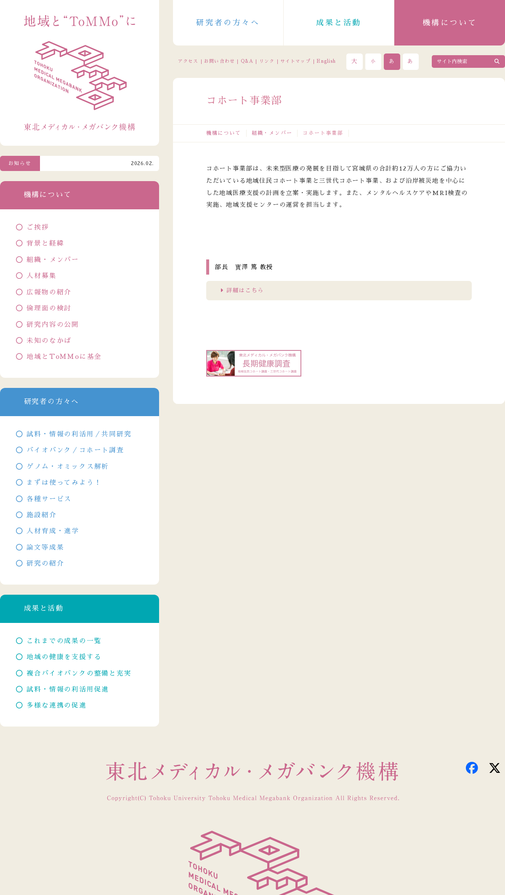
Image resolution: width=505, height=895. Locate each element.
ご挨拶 (38, 227)
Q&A (247, 61)
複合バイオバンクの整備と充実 (79, 673)
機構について (450, 23)
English (326, 61)
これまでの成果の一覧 (64, 641)
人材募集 (41, 276)
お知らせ (20, 163)
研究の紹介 (45, 563)
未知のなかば (49, 340)
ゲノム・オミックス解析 (68, 466)
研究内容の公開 (53, 324)
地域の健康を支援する (64, 657)
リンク (266, 61)
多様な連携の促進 (56, 705)
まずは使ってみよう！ (64, 482)
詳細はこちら (245, 290)
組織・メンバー (272, 133)
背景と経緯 (45, 243)
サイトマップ (295, 61)
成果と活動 (338, 23)
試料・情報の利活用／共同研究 (79, 434)
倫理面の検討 (49, 308)
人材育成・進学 (53, 531)
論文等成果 (45, 547)
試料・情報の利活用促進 (68, 689)
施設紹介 (41, 515)
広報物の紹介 (49, 292)
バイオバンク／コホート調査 (75, 450)
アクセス (188, 61)
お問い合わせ (219, 61)
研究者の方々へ (228, 23)
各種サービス (49, 499)
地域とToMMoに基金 (64, 356)
